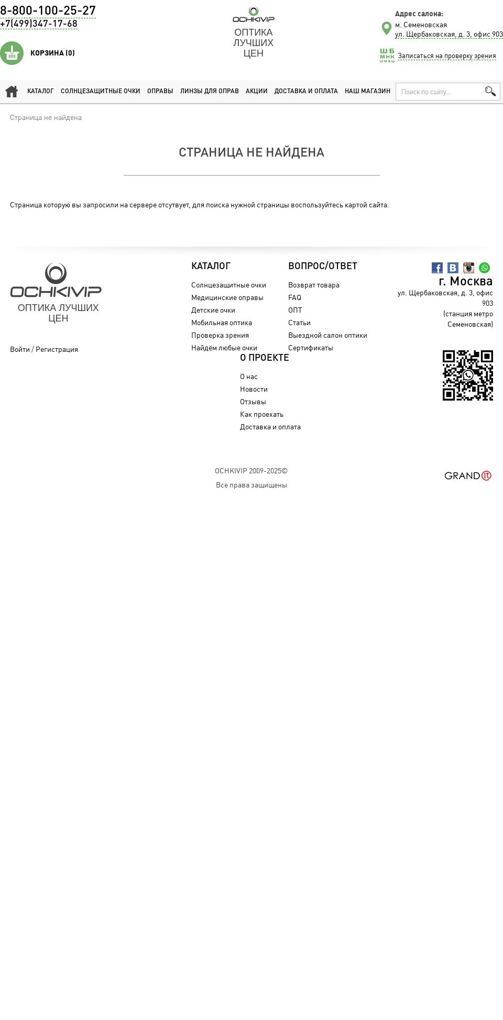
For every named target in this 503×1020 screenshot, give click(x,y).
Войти (20, 349)
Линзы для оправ (209, 91)
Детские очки (213, 309)
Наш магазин (367, 91)
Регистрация (57, 349)
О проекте (264, 358)
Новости (254, 388)
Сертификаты (310, 347)
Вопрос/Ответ (322, 266)
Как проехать (261, 413)
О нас (249, 376)
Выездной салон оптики (327, 334)
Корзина (52, 53)
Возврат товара (314, 284)
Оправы (160, 91)
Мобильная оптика (221, 322)
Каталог (40, 91)
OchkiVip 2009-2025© (251, 470)
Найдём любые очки (224, 347)
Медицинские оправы (227, 297)
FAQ (294, 297)
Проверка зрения (220, 334)
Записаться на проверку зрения (447, 55)
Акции (257, 91)
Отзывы (253, 401)
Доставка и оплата (306, 91)
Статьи (299, 322)
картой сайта (366, 204)
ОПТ (295, 309)
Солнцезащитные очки (100, 91)
